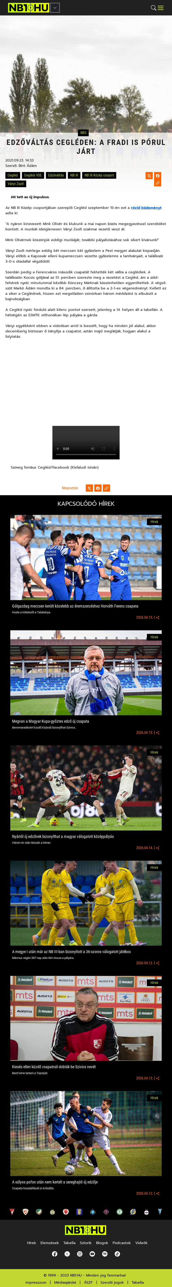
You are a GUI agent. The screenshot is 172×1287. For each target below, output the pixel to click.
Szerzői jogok (112, 1282)
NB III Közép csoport (99, 175)
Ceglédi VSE (33, 175)
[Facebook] (54, 1253)
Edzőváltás (56, 175)
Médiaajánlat (65, 1282)
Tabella (138, 1282)
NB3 (83, 133)
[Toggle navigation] (160, 8)
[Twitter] (67, 1253)
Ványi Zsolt (16, 184)
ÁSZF (88, 1282)
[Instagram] (79, 1253)
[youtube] (92, 1253)
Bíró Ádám (28, 165)
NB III (74, 175)
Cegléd (13, 175)
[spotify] (105, 1253)
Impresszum (36, 1282)
